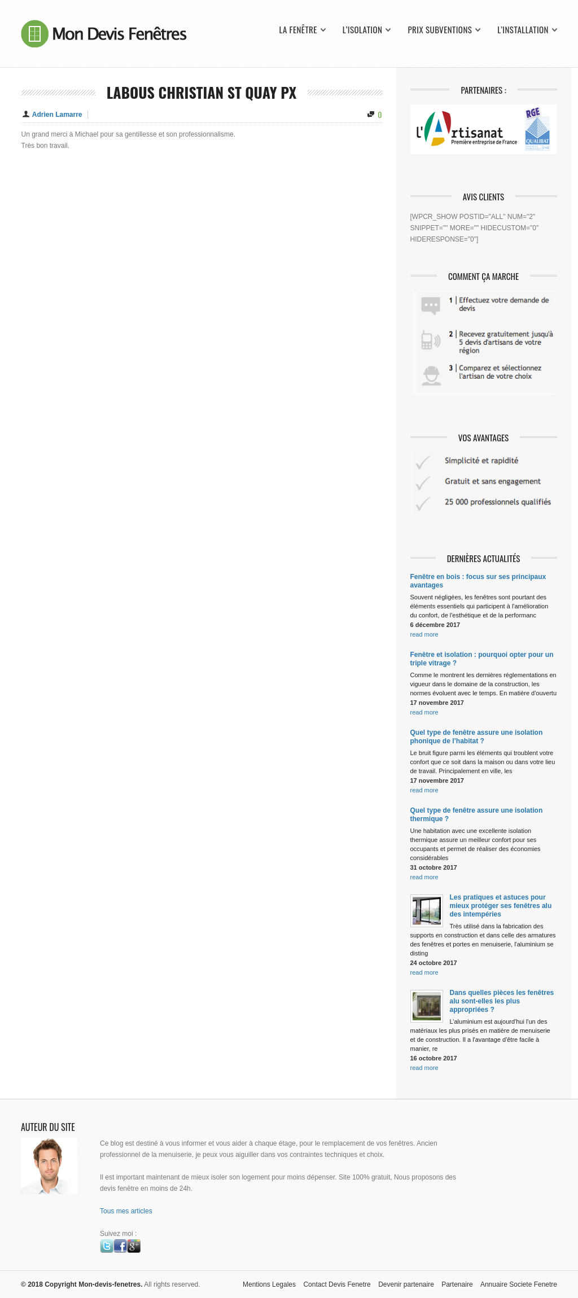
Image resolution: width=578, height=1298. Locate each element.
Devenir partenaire (406, 1284)
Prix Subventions (440, 29)
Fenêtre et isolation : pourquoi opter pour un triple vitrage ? (482, 659)
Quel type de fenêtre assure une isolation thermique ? (476, 814)
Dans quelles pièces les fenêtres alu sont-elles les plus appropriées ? (502, 1001)
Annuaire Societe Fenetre (518, 1284)
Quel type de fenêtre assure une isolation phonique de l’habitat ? (476, 737)
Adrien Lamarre (57, 115)
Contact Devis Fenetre (336, 1284)
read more (424, 634)
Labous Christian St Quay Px (201, 92)
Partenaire (456, 1284)
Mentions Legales (269, 1284)
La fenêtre (298, 29)
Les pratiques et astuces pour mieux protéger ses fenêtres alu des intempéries (501, 905)
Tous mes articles (126, 1211)
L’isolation (363, 29)
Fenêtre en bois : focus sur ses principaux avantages (478, 581)
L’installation (523, 29)
